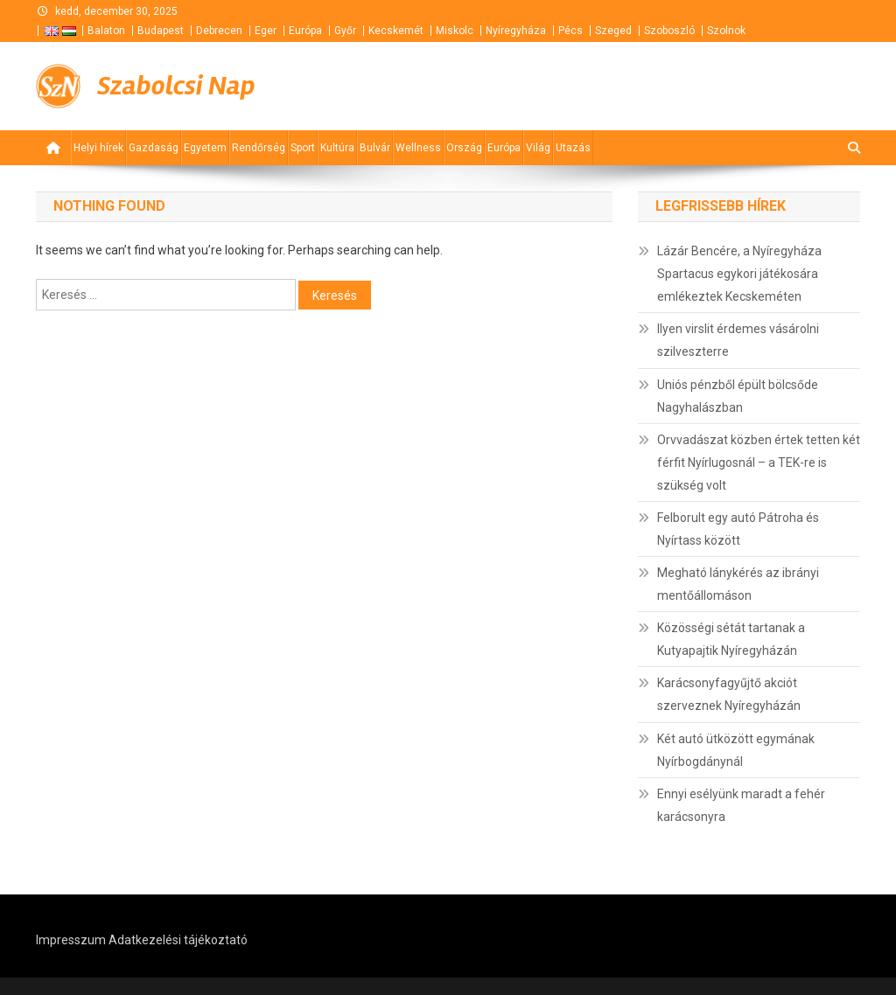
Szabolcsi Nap (176, 85)
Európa (305, 30)
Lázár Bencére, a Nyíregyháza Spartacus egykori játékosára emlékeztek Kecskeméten (739, 273)
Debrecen (219, 30)
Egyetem (205, 148)
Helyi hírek (98, 148)
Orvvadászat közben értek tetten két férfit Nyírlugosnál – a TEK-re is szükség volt (758, 462)
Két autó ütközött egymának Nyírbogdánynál (736, 750)
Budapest (160, 30)
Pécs (570, 30)
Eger (265, 30)
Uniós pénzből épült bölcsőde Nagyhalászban (737, 396)
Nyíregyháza (516, 30)
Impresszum (71, 940)
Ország (464, 148)
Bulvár (375, 148)
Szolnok (726, 30)
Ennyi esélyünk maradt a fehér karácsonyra (741, 805)
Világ (538, 148)
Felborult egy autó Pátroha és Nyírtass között (738, 529)
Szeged (613, 30)
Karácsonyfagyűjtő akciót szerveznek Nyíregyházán (729, 694)
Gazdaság (153, 148)
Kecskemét (396, 30)
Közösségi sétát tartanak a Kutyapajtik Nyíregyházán (731, 639)
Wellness (418, 148)
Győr (345, 30)
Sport (302, 148)
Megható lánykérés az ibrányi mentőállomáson (738, 584)
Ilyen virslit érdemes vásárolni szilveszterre (738, 340)
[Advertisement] (650, 86)
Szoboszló (669, 30)
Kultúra (337, 148)
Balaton (106, 30)
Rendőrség (258, 148)
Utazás (573, 148)
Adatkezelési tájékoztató (178, 940)
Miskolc (454, 30)
